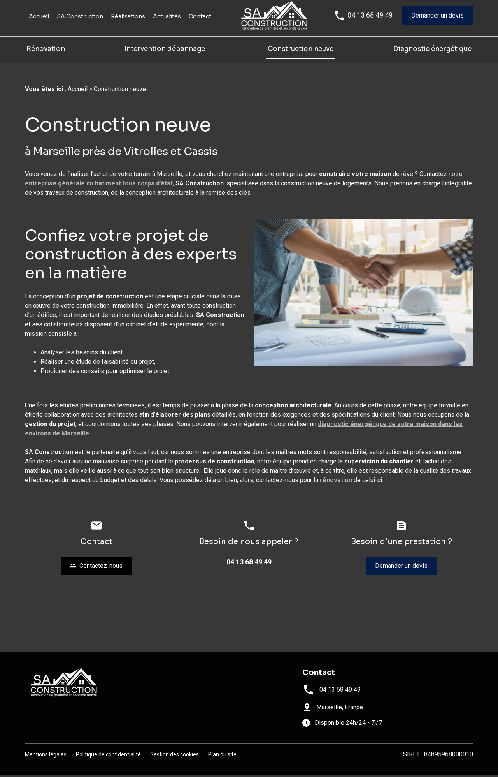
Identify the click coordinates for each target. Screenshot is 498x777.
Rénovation (45, 57)
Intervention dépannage (165, 57)
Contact (200, 24)
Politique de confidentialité (108, 757)
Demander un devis (437, 24)
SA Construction (80, 24)
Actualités (167, 24)
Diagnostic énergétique (432, 57)
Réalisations (128, 24)
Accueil (39, 24)
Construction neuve (300, 57)
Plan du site (222, 757)
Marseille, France (339, 709)
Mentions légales (46, 757)
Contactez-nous (96, 568)
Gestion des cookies (174, 757)
